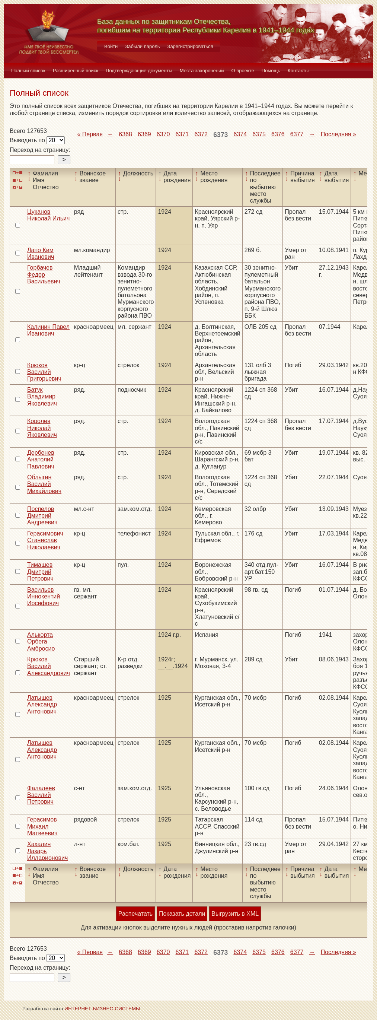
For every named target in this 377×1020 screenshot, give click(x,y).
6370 (163, 134)
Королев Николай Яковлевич (42, 428)
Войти (111, 46)
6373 (220, 135)
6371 (182, 134)
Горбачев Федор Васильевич (43, 274)
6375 (259, 134)
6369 (144, 134)
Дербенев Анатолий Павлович (40, 459)
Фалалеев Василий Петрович (41, 795)
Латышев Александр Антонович (42, 705)
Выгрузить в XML (235, 914)
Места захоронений (202, 70)
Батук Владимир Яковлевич (42, 397)
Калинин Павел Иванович (48, 330)
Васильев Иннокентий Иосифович (43, 597)
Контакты (298, 70)
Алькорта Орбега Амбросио (41, 642)
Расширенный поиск (75, 70)
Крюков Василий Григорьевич (44, 372)
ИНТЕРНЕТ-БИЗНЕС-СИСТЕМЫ (102, 1008)
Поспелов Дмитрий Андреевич (42, 516)
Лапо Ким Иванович (40, 253)
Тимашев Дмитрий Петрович (40, 572)
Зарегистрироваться (190, 46)
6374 (240, 134)
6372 (201, 134)
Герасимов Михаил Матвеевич (42, 826)
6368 (125, 134)
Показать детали (182, 914)
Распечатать (135, 914)
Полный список (28, 70)
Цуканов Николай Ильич (48, 215)
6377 (297, 134)
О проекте (242, 70)
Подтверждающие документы (139, 70)
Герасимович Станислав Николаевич (45, 540)
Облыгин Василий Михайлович (44, 484)
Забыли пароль (142, 46)
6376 (278, 134)
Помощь (271, 70)
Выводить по (28, 140)
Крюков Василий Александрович (48, 666)
